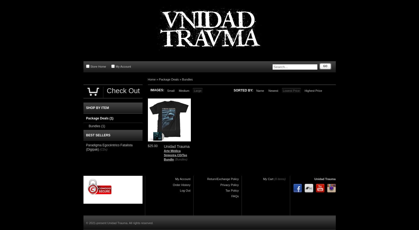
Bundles (187, 79)
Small (171, 90)
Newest (273, 90)
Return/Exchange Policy (223, 179)
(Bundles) (181, 159)
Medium (184, 90)
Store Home (96, 66)
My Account (121, 66)
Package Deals (169, 79)
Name (260, 90)
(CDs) (104, 149)
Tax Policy (232, 190)
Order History (181, 185)
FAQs (235, 196)
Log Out (185, 190)
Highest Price (313, 90)
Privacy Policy (229, 185)
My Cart (268, 179)
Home (152, 79)
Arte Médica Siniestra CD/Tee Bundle (175, 155)
